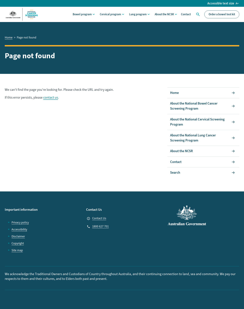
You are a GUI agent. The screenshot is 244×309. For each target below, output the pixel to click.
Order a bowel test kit (222, 14)
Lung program (138, 14)
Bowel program (82, 14)
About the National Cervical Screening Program (197, 122)
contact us (50, 97)
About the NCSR (164, 14)
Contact (186, 14)
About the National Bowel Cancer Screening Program (194, 106)
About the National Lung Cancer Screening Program (193, 138)
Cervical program (110, 14)
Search (197, 14)
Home (174, 92)
